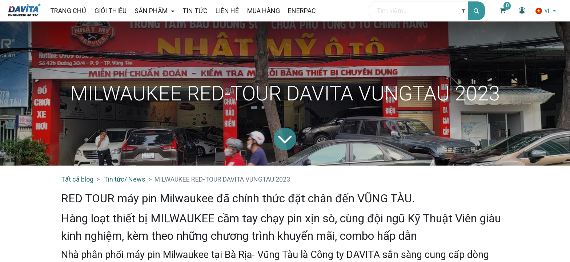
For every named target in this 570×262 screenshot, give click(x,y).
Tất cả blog (77, 179)
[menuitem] (70, 10)
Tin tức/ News (124, 179)
